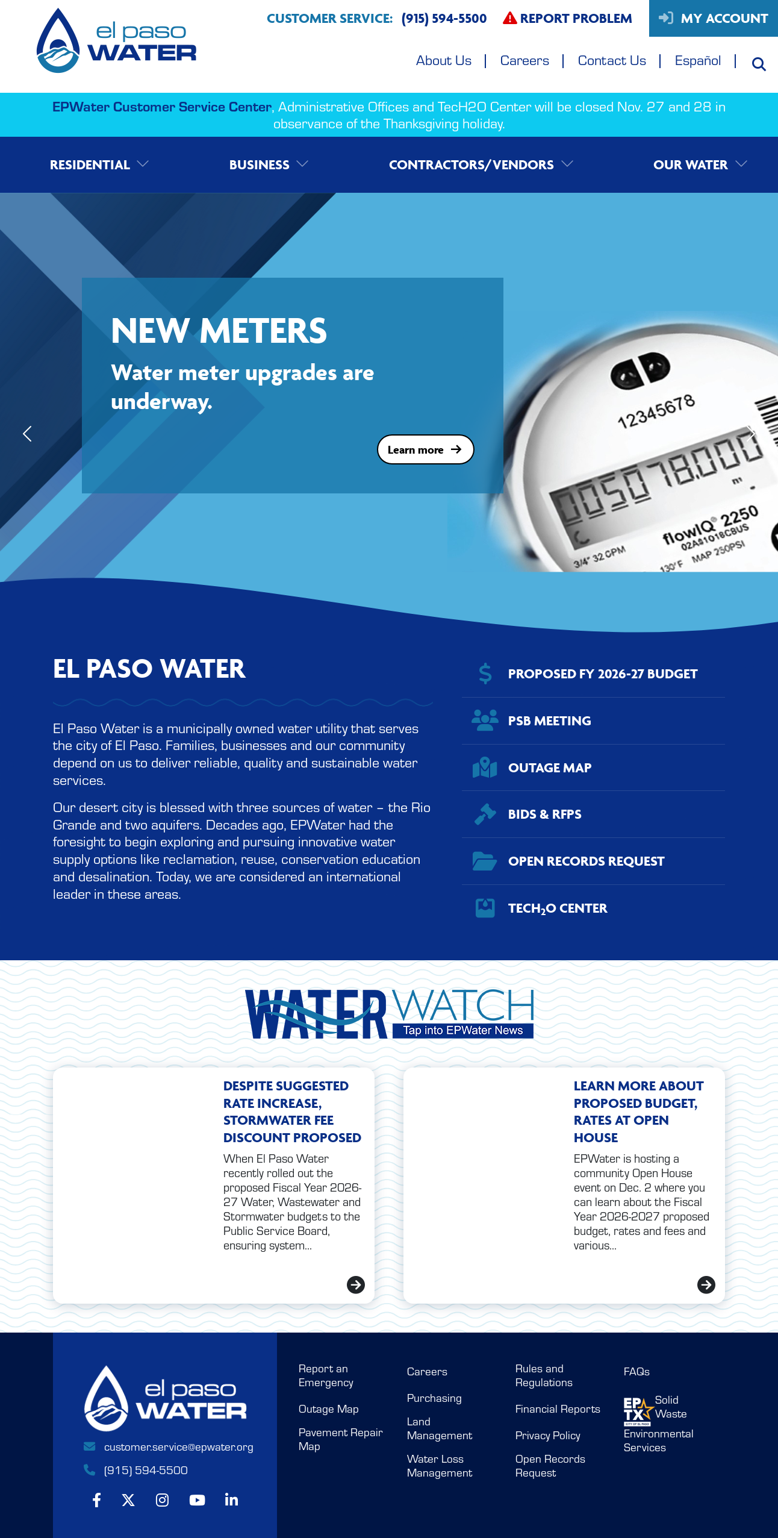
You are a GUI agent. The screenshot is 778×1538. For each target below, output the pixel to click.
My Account (713, 18)
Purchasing (434, 1398)
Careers (524, 60)
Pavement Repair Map (341, 1439)
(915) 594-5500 (135, 1470)
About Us (443, 60)
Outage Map (329, 1409)
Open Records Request (550, 1466)
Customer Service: (377, 18)
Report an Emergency (326, 1375)
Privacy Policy (547, 1435)
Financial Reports (557, 1409)
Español (698, 60)
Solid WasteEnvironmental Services (659, 1423)
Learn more (426, 449)
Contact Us (612, 60)
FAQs (637, 1371)
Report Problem (567, 18)
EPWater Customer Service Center (162, 105)
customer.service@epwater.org (165, 1446)
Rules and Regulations (544, 1375)
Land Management (439, 1428)
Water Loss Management (439, 1466)
